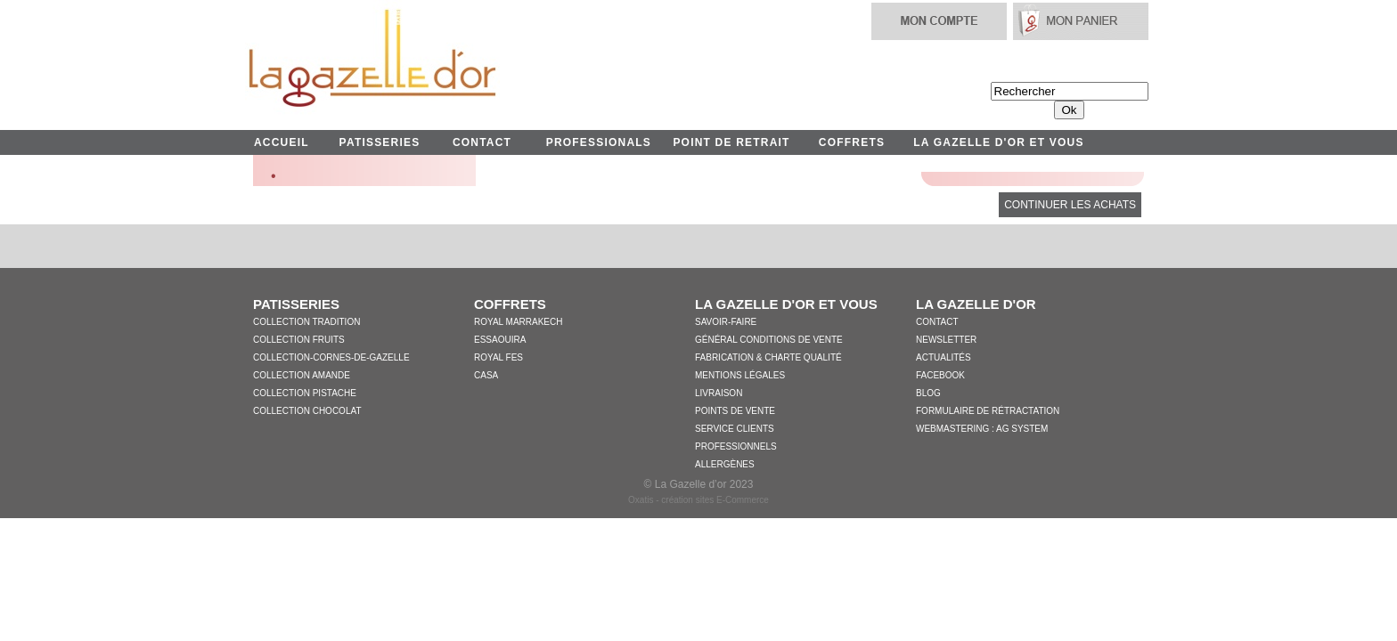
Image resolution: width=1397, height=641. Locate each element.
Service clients (734, 429)
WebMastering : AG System (982, 429)
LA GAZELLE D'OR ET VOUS (998, 142)
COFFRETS (852, 142)
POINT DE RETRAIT (731, 142)
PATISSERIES (380, 142)
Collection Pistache (304, 393)
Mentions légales (740, 375)
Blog (928, 393)
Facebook (940, 375)
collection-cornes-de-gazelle (331, 357)
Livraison (718, 393)
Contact (937, 322)
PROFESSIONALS (598, 142)
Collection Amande (301, 375)
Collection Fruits (299, 340)
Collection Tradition (306, 322)
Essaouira (500, 340)
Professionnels (736, 446)
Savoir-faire (725, 322)
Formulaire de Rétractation (987, 411)
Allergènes (725, 464)
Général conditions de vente (769, 340)
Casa (486, 375)
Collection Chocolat (307, 411)
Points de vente (735, 411)
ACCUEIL (281, 142)
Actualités (943, 357)
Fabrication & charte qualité (768, 357)
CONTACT (482, 142)
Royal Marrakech (518, 322)
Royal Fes (498, 357)
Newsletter (946, 340)
